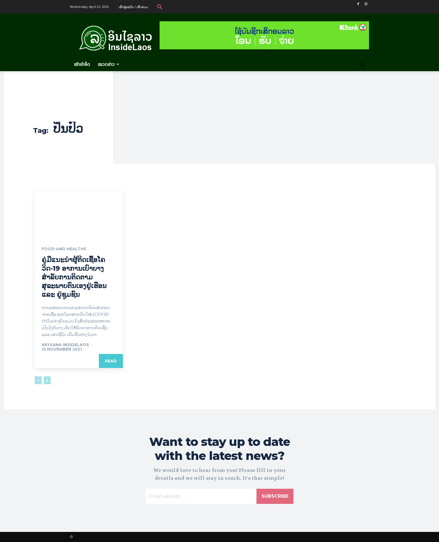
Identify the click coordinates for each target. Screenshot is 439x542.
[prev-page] (38, 381)
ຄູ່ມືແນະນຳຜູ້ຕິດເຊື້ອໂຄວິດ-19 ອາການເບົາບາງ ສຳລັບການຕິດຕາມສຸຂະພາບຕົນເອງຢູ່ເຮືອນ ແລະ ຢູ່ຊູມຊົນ (74, 277)
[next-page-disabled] (47, 381)
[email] (201, 496)
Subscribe (274, 496)
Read (111, 361)
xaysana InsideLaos (65, 345)
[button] (160, 6)
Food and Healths (64, 249)
